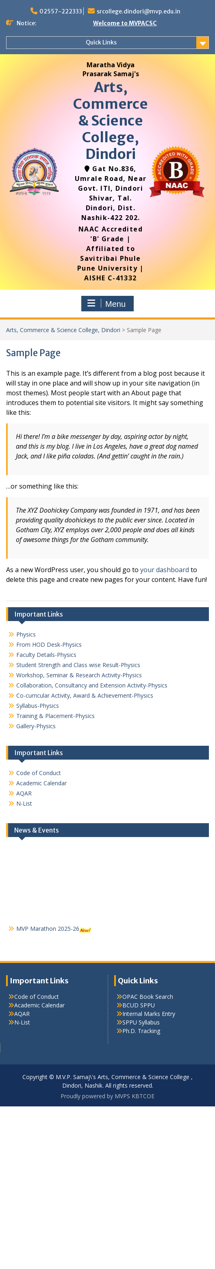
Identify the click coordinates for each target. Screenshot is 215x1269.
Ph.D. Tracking (141, 1031)
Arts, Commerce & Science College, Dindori (110, 120)
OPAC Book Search (147, 996)
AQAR (24, 793)
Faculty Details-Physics (46, 655)
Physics (26, 634)
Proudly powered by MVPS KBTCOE (107, 1096)
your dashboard (164, 569)
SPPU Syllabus (141, 1022)
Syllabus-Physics (37, 705)
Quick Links (101, 42)
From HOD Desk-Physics (49, 644)
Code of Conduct (38, 773)
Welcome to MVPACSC (125, 23)
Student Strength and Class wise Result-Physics (78, 665)
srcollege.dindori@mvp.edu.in (138, 11)
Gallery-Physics (36, 726)
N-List (24, 803)
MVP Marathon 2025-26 (47, 932)
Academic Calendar (41, 783)
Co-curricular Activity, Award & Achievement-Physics (84, 695)
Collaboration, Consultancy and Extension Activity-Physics (91, 685)
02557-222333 (60, 11)
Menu (106, 303)
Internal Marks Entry (148, 1014)
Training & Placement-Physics (55, 716)
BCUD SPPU (138, 1005)
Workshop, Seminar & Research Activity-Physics (79, 675)
